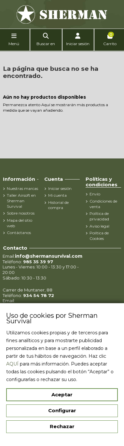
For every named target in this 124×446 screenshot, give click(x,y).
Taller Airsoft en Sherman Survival (21, 201)
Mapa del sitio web (19, 223)
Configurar (62, 410)
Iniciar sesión (60, 188)
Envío (95, 194)
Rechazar (62, 426)
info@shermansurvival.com (48, 256)
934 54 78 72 (38, 295)
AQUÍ (12, 364)
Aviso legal (99, 226)
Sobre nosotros (20, 213)
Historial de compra (58, 205)
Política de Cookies (99, 235)
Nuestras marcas (22, 188)
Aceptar (62, 394)
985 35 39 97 (38, 261)
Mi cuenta (57, 195)
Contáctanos (19, 232)
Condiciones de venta (103, 204)
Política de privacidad (99, 216)
